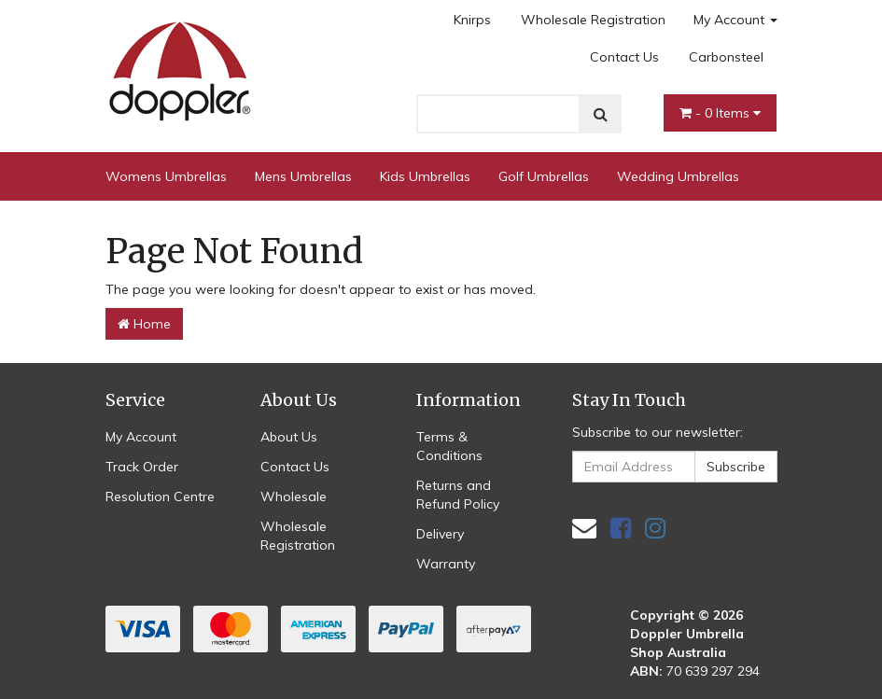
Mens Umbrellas (303, 176)
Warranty (445, 563)
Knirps (472, 19)
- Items (720, 113)
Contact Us (624, 57)
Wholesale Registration (593, 19)
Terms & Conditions (449, 446)
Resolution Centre (160, 496)
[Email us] (584, 527)
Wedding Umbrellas (678, 176)
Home (144, 323)
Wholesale (293, 496)
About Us (288, 436)
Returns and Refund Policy (457, 494)
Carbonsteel (726, 57)
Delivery (440, 533)
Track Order (141, 466)
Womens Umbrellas (166, 176)
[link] (620, 527)
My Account (735, 19)
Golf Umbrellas (543, 176)
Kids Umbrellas (425, 176)
